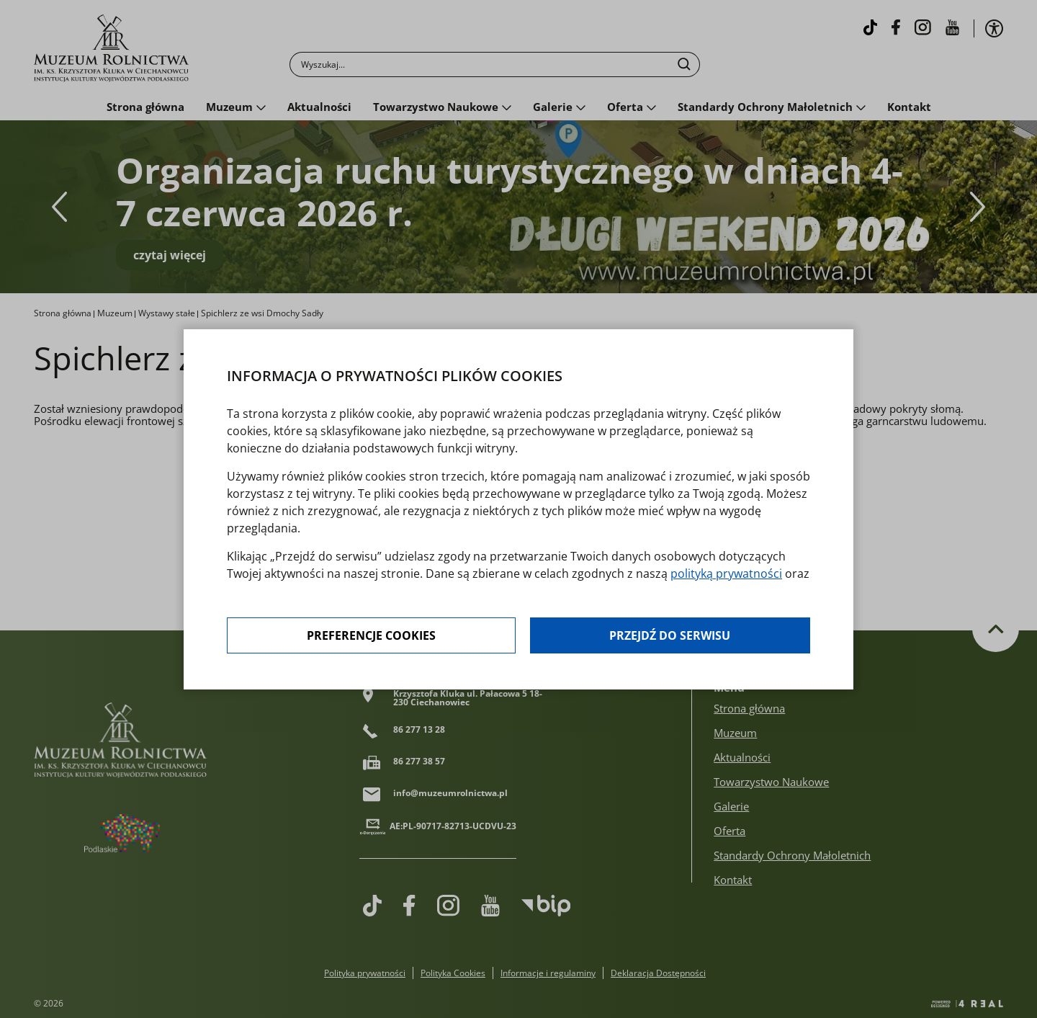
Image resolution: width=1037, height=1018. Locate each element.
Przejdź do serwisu (669, 635)
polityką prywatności (726, 573)
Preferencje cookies (371, 635)
